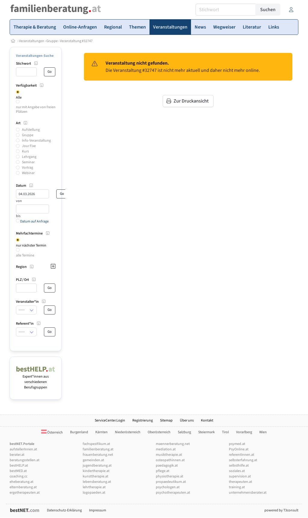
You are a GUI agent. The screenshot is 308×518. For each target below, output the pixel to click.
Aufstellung (31, 129)
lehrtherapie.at (94, 487)
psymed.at (237, 443)
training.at (237, 487)
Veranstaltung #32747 (76, 41)
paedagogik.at (167, 465)
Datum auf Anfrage (32, 221)
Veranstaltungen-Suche (35, 55)
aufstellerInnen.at (23, 449)
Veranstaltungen (31, 41)
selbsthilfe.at (239, 465)
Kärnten (101, 432)
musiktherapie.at (169, 454)
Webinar (28, 173)
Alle (19, 97)
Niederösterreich (127, 432)
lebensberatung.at (97, 481)
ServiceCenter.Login (110, 420)
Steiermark (206, 432)
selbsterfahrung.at (243, 460)
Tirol (225, 432)
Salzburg (184, 432)
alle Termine (25, 255)
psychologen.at (168, 487)
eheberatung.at (21, 481)
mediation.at (166, 449)
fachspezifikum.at (96, 443)
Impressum (97, 510)
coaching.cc (18, 476)
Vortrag (27, 167)
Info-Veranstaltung (36, 140)
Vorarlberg (244, 432)
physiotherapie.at (169, 476)
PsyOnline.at (238, 449)
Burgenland (79, 432)
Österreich (52, 432)
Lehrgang (29, 156)
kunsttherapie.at (95, 476)
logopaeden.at (94, 492)
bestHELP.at (19, 465)
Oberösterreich (159, 432)
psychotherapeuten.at (173, 492)
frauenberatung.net (98, 454)
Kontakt (207, 420)
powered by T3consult (281, 510)
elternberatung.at (23, 487)
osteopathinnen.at (170, 460)
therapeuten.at (240, 481)
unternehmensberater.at (247, 492)
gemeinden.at (93, 460)
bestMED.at (18, 471)
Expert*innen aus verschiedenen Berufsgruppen (35, 379)
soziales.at (237, 471)
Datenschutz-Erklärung (64, 510)
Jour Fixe (29, 146)
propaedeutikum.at (171, 481)
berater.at (17, 454)
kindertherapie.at (96, 471)
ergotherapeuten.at (25, 492)
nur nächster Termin (31, 245)
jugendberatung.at (97, 465)
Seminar (28, 162)
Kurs (25, 151)
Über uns (187, 420)
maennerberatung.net (173, 443)
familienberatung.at (98, 449)
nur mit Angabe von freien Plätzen (36, 109)
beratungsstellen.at (24, 460)
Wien (263, 432)
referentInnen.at (241, 454)
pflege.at (162, 471)
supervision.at (240, 476)
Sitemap (166, 420)
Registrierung (142, 420)
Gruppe (52, 41)
